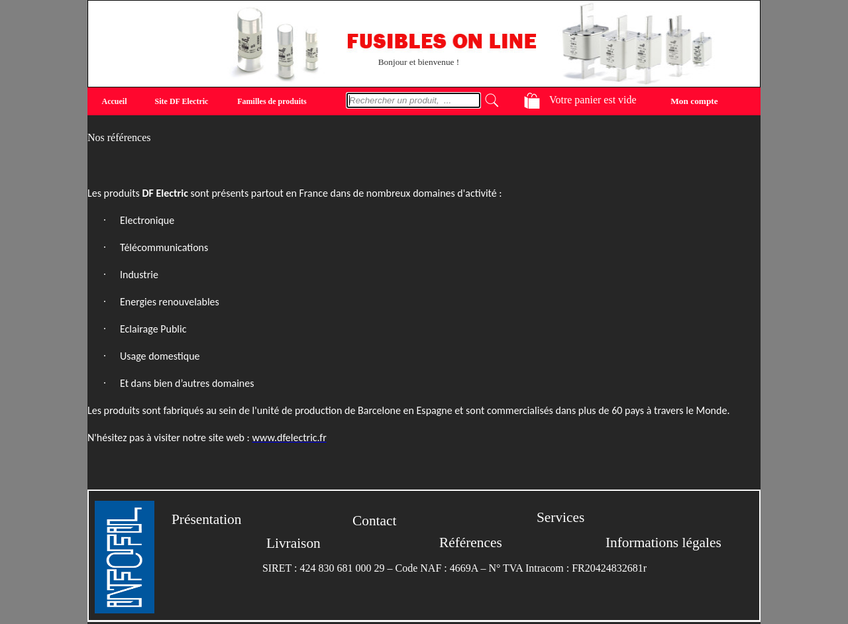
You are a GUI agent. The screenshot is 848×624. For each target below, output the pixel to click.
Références (470, 542)
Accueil (114, 101)
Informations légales (663, 542)
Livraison (293, 543)
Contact (374, 521)
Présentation (206, 519)
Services (560, 517)
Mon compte (693, 100)
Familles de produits (271, 101)
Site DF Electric (182, 101)
